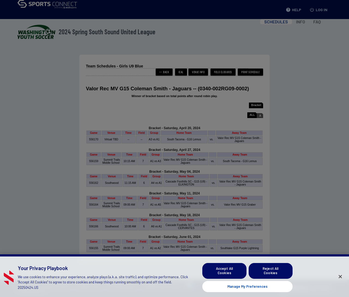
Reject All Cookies (270, 276)
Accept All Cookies (224, 276)
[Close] (340, 282)
